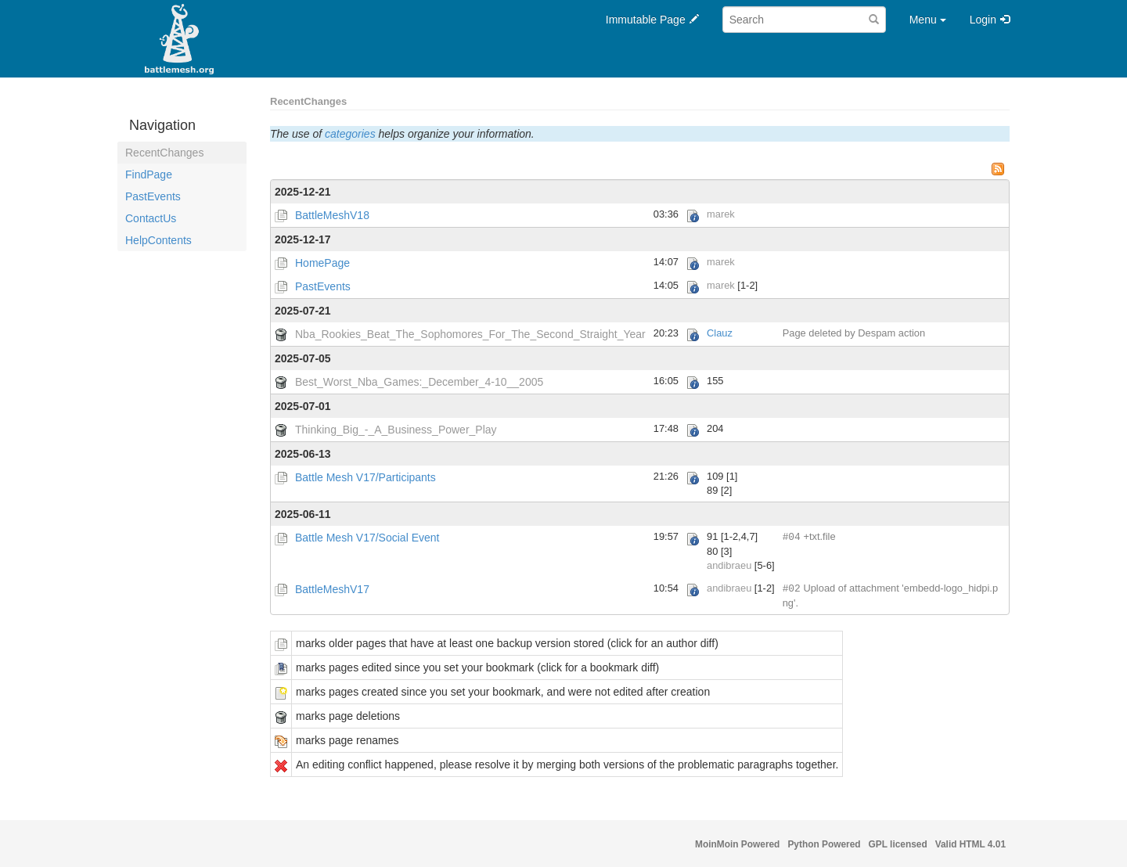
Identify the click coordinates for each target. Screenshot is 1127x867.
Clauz (720, 333)
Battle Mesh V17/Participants (365, 477)
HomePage (322, 263)
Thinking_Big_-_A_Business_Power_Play (396, 429)
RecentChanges (164, 152)
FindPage (148, 174)
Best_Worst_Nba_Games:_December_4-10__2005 (419, 382)
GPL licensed (898, 844)
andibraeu (729, 565)
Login (983, 19)
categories (350, 134)
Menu (927, 20)
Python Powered (823, 844)
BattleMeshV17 (332, 589)
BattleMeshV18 (332, 215)
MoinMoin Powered (737, 844)
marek (721, 214)
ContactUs (150, 218)
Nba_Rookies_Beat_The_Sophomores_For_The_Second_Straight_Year (470, 334)
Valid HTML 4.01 (970, 844)
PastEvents (153, 196)
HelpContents (158, 240)
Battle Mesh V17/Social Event (367, 537)
